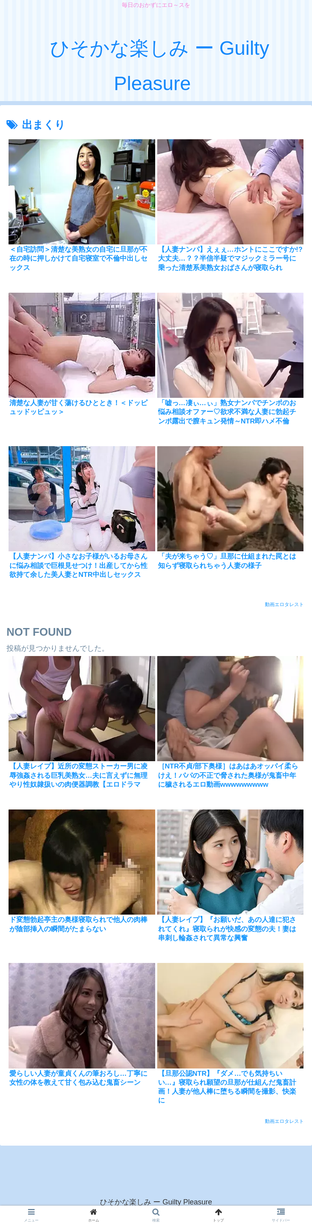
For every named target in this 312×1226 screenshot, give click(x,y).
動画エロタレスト (284, 604)
